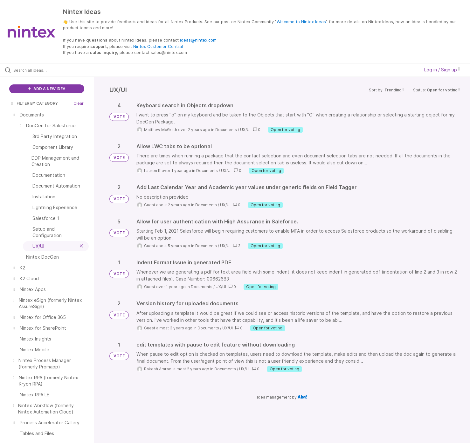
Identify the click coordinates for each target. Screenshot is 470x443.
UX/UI (245, 129)
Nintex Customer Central (158, 46)
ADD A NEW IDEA (47, 88)
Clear (78, 103)
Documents (226, 129)
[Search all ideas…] (55, 70)
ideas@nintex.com (198, 40)
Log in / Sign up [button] (442, 69)
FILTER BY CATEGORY (34, 103)
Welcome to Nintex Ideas (301, 21)
